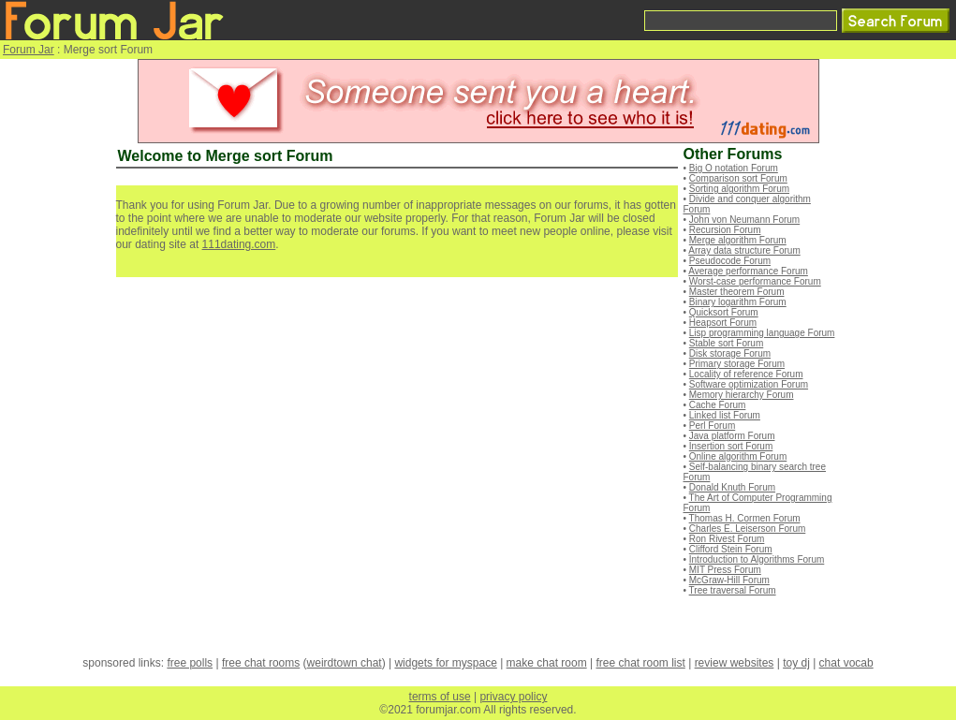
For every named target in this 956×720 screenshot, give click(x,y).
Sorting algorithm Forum (739, 189)
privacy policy (513, 696)
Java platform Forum (732, 436)
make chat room (547, 662)
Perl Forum (712, 425)
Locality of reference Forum (746, 374)
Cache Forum (717, 405)
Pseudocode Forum (730, 261)
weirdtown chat (344, 662)
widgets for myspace (445, 662)
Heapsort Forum (723, 322)
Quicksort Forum (723, 312)
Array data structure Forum (744, 250)
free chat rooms (261, 662)
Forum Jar (28, 49)
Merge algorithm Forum (738, 240)
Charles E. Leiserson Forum (747, 528)
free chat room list (640, 662)
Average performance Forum (748, 271)
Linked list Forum (724, 415)
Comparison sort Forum (738, 178)
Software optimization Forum (748, 384)
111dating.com (239, 244)
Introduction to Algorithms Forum (757, 559)
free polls (190, 662)
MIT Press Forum (725, 570)
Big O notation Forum (733, 168)
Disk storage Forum (730, 353)
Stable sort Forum (726, 343)
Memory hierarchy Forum (741, 394)
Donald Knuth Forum (732, 487)
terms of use (440, 696)
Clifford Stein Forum (730, 549)
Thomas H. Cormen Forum (745, 518)
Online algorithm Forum (738, 456)
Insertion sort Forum (730, 446)
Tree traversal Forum (732, 590)
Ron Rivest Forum (727, 539)
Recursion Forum (725, 230)
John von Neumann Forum (744, 219)
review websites (734, 662)
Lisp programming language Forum (762, 333)
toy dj (796, 662)
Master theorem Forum (737, 292)
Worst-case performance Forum (755, 281)
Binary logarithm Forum (738, 302)
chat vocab (846, 662)
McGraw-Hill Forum (729, 580)
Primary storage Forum (737, 364)
